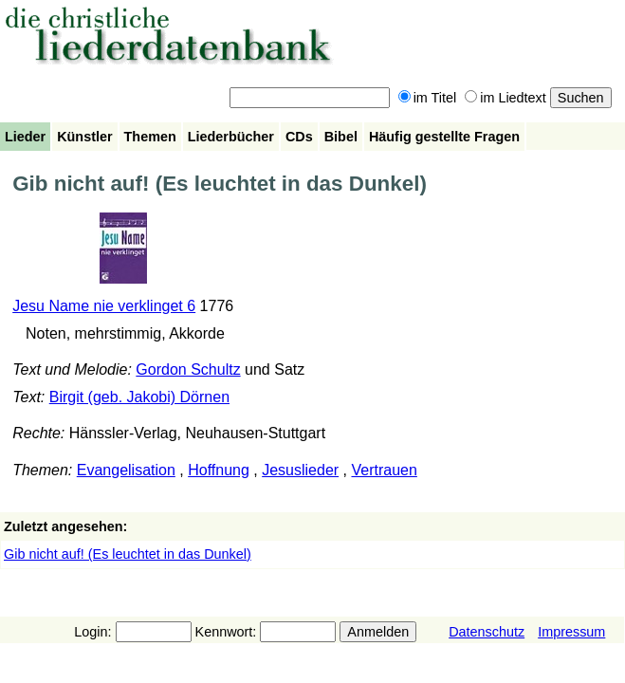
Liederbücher (231, 136)
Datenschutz (486, 631)
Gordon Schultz (188, 369)
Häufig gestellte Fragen (444, 136)
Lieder (25, 136)
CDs (299, 136)
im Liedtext (505, 97)
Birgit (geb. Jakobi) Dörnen (139, 397)
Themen (150, 136)
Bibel (341, 136)
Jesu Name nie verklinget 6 (103, 306)
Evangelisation (126, 470)
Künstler (84, 136)
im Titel (427, 97)
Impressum (571, 631)
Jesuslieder (300, 470)
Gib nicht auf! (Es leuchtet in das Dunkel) (127, 554)
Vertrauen (383, 470)
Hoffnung (218, 470)
